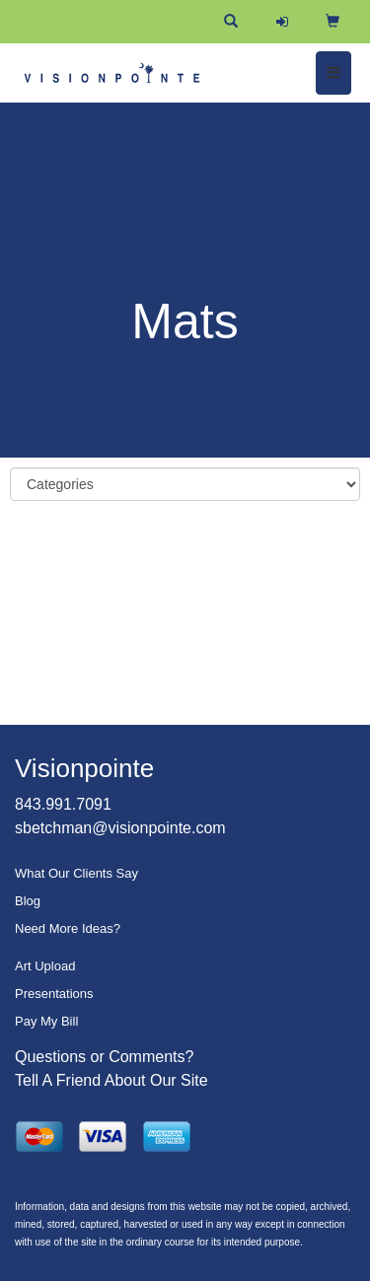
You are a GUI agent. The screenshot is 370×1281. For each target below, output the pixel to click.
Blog (27, 900)
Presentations (54, 993)
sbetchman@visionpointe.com (120, 827)
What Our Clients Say (76, 873)
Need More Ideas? (67, 928)
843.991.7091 (63, 804)
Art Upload (45, 966)
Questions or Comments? (104, 1056)
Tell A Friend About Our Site (111, 1080)
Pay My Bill (46, 1021)
